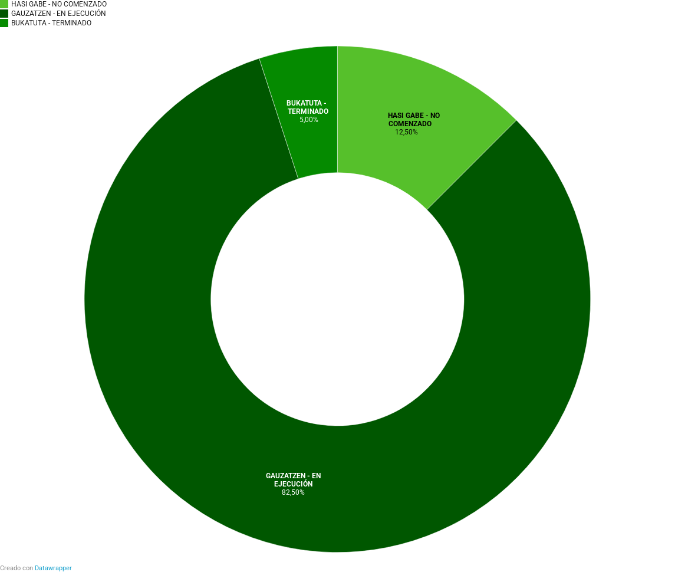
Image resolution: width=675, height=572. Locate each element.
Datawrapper (53, 568)
